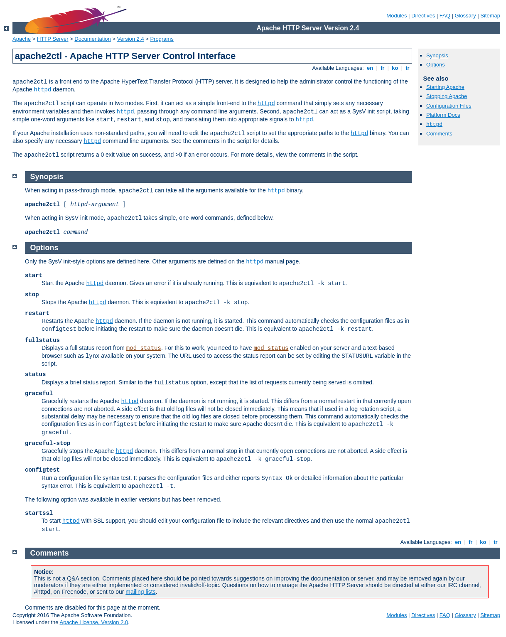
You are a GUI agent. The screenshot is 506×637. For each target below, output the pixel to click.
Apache (21, 39)
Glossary (465, 15)
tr (407, 68)
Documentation (92, 39)
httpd (42, 89)
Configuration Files (448, 106)
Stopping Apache (446, 96)
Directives (423, 15)
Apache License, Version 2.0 (93, 622)
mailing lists (140, 591)
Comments (439, 133)
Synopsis (437, 55)
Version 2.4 (130, 39)
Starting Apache (445, 87)
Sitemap (490, 15)
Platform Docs (443, 115)
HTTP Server (53, 39)
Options (435, 64)
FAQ (445, 15)
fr (382, 68)
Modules (396, 15)
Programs (162, 39)
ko (395, 68)
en (369, 68)
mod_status (143, 348)
